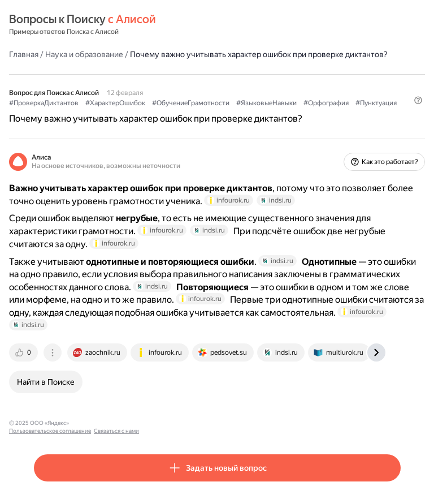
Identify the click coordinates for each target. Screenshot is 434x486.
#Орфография (326, 103)
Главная (23, 54)
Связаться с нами (181, 423)
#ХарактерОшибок (115, 103)
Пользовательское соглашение (115, 423)
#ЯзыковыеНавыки (266, 103)
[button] (418, 100)
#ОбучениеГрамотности (190, 103)
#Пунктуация (376, 103)
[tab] (24, 352)
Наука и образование (84, 54)
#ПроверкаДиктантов (44, 103)
